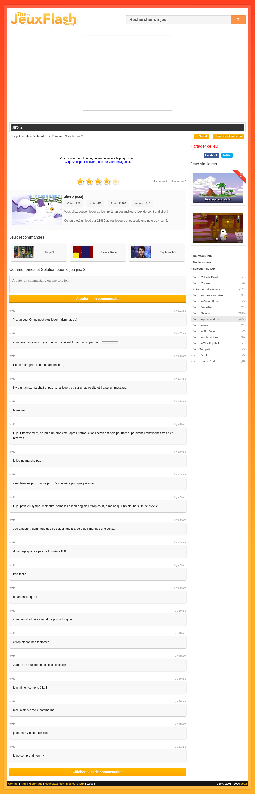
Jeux (244, 783)
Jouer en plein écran (228, 136)
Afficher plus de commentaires (98, 772)
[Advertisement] (127, 73)
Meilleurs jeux (75, 783)
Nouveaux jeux (54, 783)
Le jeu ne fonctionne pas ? (170, 181)
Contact (13, 783)
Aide (24, 783)
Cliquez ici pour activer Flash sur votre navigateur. (98, 162)
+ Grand (201, 136)
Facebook (211, 155)
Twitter (227, 155)
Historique (35, 783)
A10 (147, 203)
